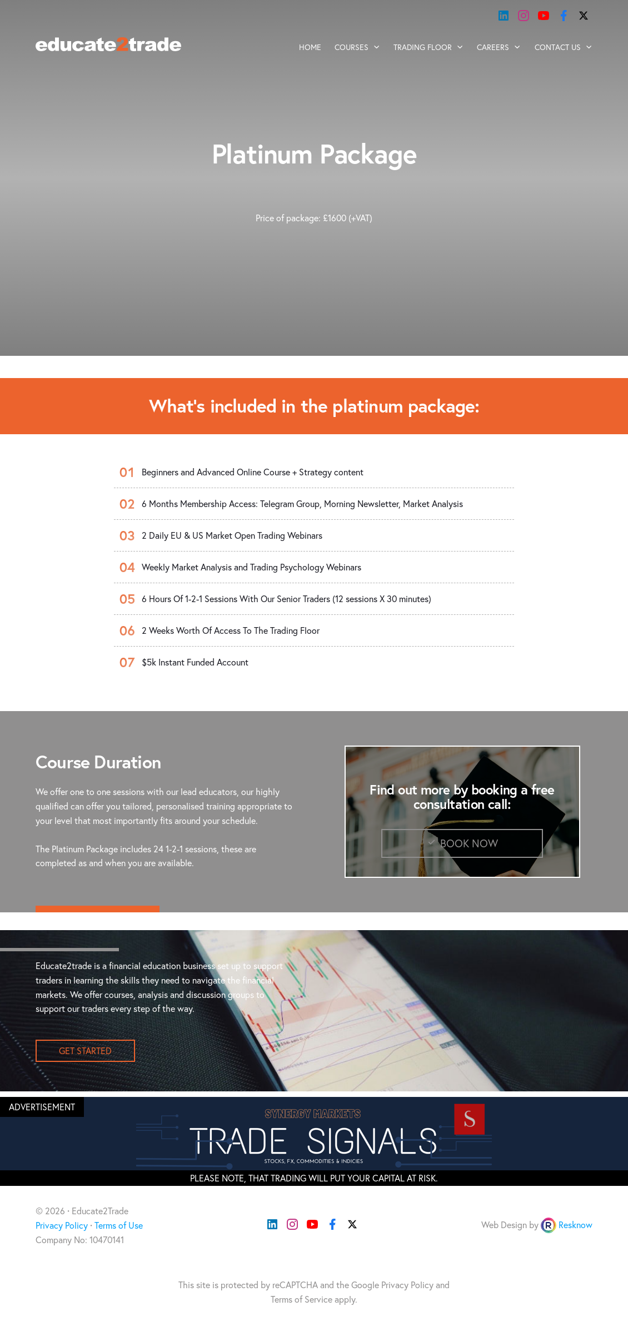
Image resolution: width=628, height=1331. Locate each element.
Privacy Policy (62, 1225)
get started (85, 1050)
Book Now (461, 843)
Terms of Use (118, 1225)
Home (310, 47)
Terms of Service (301, 1299)
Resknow (575, 1224)
